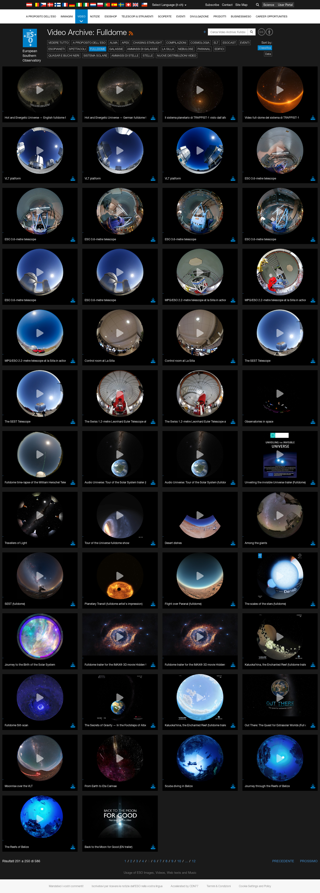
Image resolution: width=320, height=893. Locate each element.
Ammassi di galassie (142, 49)
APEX (125, 42)
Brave (18, 577)
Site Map (241, 5)
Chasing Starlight (147, 42)
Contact (227, 5)
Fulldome (97, 49)
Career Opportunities (271, 16)
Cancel (38, 663)
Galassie (116, 49)
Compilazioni (176, 42)
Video (81, 19)
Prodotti (219, 16)
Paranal (204, 49)
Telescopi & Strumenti (137, 16)
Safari (17, 594)
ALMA (114, 42)
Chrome (19, 581)
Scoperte (165, 16)
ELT (216, 42)
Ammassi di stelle (124, 55)
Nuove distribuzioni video (176, 55)
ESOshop (111, 16)
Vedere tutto (58, 42)
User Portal (285, 5)
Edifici (219, 49)
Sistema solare (95, 55)
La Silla (168, 49)
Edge (17, 585)
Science (268, 5)
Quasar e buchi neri (63, 55)
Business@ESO (241, 16)
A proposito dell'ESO (41, 16)
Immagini (67, 16)
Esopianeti (56, 49)
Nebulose (185, 49)
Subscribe (212, 5)
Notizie (95, 16)
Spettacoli (77, 49)
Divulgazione (199, 16)
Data (268, 54)
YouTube (10, 499)
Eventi (180, 16)
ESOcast (229, 42)
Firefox (18, 590)
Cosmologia (199, 42)
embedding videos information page (247, 503)
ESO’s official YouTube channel (110, 499)
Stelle (148, 55)
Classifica (265, 48)
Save (15, 663)
